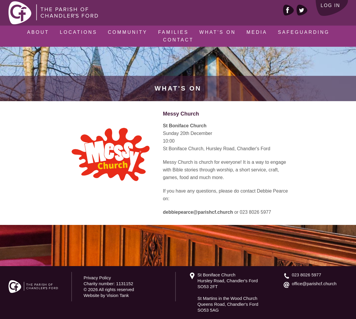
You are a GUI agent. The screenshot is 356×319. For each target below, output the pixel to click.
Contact (178, 39)
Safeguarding (304, 32)
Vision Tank (118, 295)
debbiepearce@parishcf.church (198, 212)
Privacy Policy (97, 277)
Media (257, 32)
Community (128, 32)
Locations (78, 32)
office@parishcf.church (314, 283)
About (38, 32)
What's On (217, 32)
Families (173, 32)
